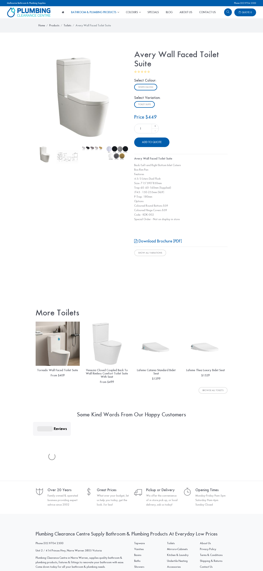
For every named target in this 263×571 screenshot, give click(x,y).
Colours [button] (132, 12)
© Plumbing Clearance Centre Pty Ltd (57, 561)
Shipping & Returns (211, 509)
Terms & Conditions (211, 503)
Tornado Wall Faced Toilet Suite (57, 370)
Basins (137, 503)
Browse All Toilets (213, 390)
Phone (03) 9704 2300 (245, 3)
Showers (139, 515)
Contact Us (207, 12)
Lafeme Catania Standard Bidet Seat (156, 371)
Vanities (139, 497)
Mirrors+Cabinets (177, 497)
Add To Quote (152, 142)
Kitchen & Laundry (177, 503)
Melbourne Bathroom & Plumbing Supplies (26, 3)
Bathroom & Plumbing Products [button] (94, 12)
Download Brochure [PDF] (158, 241)
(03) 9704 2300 (53, 491)
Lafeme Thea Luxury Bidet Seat (205, 370)
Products (54, 25)
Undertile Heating (177, 509)
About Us (185, 12)
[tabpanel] (82, 96)
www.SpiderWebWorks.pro (211, 561)
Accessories (174, 515)
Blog (169, 12)
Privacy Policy (208, 497)
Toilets (67, 25)
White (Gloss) (145, 87)
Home (41, 25)
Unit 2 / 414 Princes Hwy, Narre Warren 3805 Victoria (69, 498)
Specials (153, 12)
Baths (137, 509)
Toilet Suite (144, 104)
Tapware (139, 491)
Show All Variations (150, 252)
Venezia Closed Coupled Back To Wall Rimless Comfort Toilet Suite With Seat (107, 373)
